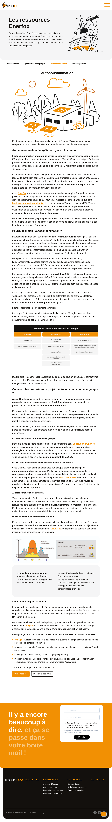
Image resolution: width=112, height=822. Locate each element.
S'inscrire (81, 737)
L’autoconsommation (58, 64)
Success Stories (12, 64)
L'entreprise (51, 780)
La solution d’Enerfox (84, 444)
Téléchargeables (79, 64)
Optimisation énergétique (34, 64)
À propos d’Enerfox (50, 784)
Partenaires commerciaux (53, 790)
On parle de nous (50, 787)
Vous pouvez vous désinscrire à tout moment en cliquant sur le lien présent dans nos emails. (81, 731)
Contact (33, 813)
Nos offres (32, 780)
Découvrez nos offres (42, 674)
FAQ (42, 813)
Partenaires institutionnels (53, 793)
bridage (18, 640)
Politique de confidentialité (15, 813)
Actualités (97, 780)
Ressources (74, 780)
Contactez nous (20, 674)
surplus (29, 625)
